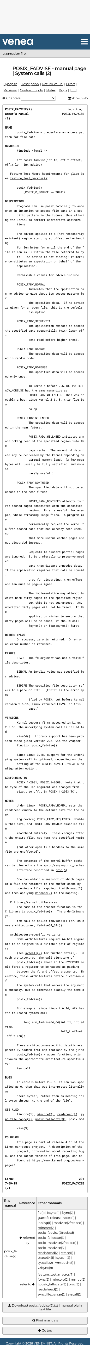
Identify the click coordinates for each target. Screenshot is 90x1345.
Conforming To (31, 90)
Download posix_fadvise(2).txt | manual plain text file (45, 1307)
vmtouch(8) (64, 1262)
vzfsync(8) (45, 1268)
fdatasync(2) (59, 625)
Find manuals (45, 1320)
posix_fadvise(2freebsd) (56, 1232)
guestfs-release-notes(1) (56, 1218)
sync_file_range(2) (52, 1294)
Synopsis (10, 84)
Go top (45, 1330)
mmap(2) (76, 888)
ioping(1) (44, 1223)
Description (30, 84)
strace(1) (67, 1253)
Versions (10, 90)
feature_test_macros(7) (28, 178)
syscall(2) (33, 953)
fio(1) (41, 1213)
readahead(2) (67, 1114)
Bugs (63, 90)
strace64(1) (46, 1257)
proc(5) (61, 870)
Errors (70, 84)
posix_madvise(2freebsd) (57, 1243)
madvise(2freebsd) (68, 1223)
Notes (50, 90)
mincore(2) (43, 893)
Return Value (52, 84)
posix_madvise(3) (51, 1248)
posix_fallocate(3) (50, 1119)
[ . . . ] (73, 90)
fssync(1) (53, 1213)
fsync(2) (35, 625)
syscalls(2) (45, 1262)
